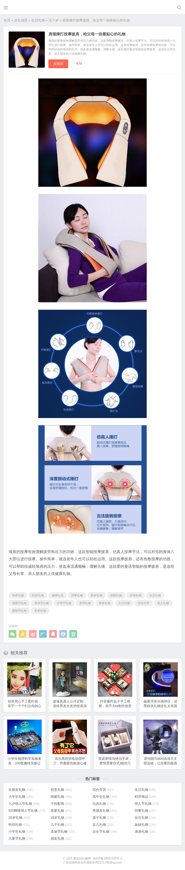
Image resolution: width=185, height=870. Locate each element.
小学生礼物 (20, 831)
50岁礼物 (18, 595)
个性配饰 (61, 803)
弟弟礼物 (145, 831)
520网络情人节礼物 (26, 810)
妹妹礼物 (145, 824)
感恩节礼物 (19, 603)
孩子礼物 (103, 817)
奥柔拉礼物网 (82, 858)
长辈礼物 (40, 610)
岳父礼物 (155, 595)
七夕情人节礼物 (24, 803)
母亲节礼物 (41, 603)
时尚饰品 (145, 796)
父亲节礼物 (64, 603)
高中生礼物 (104, 796)
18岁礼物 (61, 817)
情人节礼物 (147, 803)
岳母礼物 (135, 595)
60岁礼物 (38, 595)
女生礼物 (145, 817)
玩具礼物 (103, 803)
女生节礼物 (104, 831)
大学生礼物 (20, 796)
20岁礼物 (19, 817)
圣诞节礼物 (63, 831)
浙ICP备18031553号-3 (107, 858)
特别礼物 (19, 824)
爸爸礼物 (104, 603)
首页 (7, 20)
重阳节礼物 (19, 610)
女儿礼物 (103, 824)
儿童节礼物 (20, 838)
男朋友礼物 (104, 810)
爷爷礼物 (85, 603)
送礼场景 (21, 20)
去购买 (58, 63)
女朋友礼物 (20, 789)
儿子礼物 (61, 824)
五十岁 (54, 20)
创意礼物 (61, 789)
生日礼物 (38, 20)
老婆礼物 (61, 810)
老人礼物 (163, 603)
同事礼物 (77, 595)
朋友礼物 (61, 838)
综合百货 (143, 603)
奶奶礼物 (96, 595)
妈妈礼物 (116, 595)
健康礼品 (57, 595)
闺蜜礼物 (61, 796)
